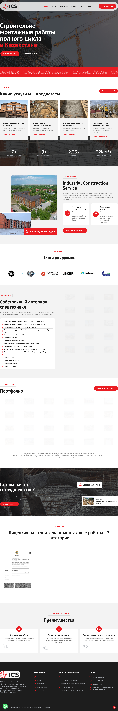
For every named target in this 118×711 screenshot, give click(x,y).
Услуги (53, 6)
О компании (63, 6)
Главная (45, 6)
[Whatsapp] (114, 707)
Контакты (88, 6)
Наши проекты (76, 6)
